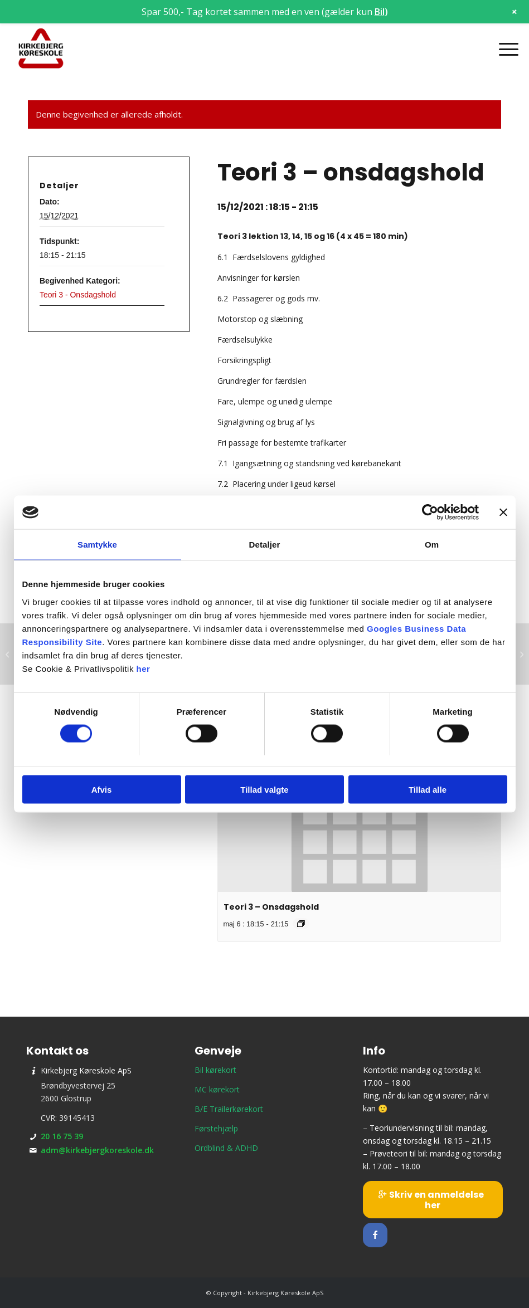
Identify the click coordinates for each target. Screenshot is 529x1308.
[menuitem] (503, 49)
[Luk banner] (503, 512)
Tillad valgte (264, 789)
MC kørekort (217, 1089)
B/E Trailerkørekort (229, 1109)
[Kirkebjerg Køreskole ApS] (41, 49)
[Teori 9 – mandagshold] (8, 654)
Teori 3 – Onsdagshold (271, 906)
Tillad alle (428, 789)
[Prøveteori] (520, 654)
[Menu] (503, 49)
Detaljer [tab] (264, 544)
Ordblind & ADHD (226, 1148)
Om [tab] (432, 544)
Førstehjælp (216, 1128)
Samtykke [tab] (97, 544)
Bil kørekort (215, 1070)
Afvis (101, 789)
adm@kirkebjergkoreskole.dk (97, 1150)
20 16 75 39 (62, 1136)
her (144, 668)
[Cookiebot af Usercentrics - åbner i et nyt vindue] (430, 512)
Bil (380, 12)
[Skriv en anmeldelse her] (433, 1199)
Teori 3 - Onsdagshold (78, 294)
